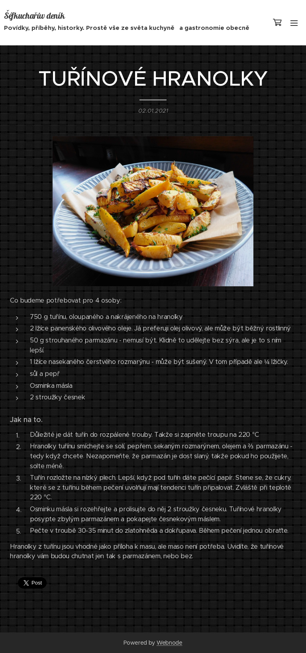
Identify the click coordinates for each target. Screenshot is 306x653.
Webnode (169, 642)
